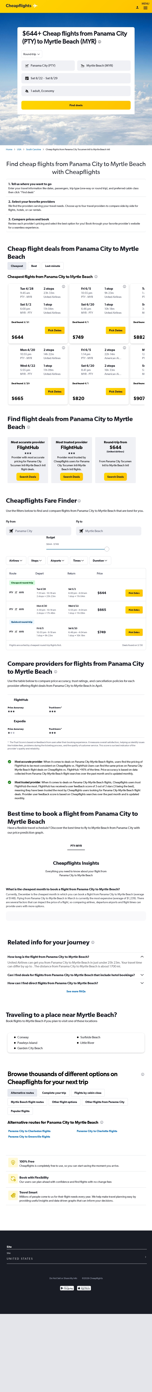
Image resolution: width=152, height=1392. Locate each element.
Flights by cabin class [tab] (87, 1089)
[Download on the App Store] (84, 1285)
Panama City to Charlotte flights (97, 1127)
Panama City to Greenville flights (29, 1133)
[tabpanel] (76, 905)
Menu (145, 6)
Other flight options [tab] (64, 1098)
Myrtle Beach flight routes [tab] (27, 1098)
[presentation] (99, 42)
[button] (46, 77)
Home (9, 146)
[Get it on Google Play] (67, 1285)
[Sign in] (137, 8)
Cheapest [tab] (17, 262)
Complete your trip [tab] (54, 1089)
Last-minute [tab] (52, 262)
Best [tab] (34, 262)
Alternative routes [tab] (22, 1089)
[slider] (106, 546)
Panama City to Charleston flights (29, 1127)
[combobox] (31, 54)
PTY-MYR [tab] (76, 842)
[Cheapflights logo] (18, 6)
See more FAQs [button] (76, 988)
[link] (27, 474)
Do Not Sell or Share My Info (63, 1275)
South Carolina (33, 146)
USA (19, 146)
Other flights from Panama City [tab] (104, 1098)
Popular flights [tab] (20, 1107)
